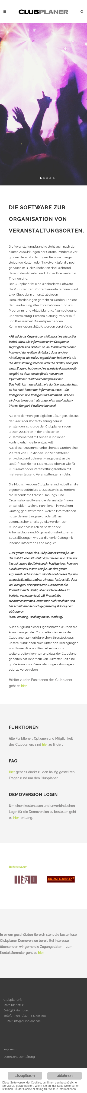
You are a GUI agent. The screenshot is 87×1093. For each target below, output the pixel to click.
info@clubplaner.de (27, 1021)
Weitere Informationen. (62, 1089)
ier (12, 772)
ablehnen (65, 1076)
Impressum (11, 1049)
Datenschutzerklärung (19, 1056)
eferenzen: (18, 867)
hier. (41, 953)
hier (24, 686)
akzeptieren (25, 1076)
